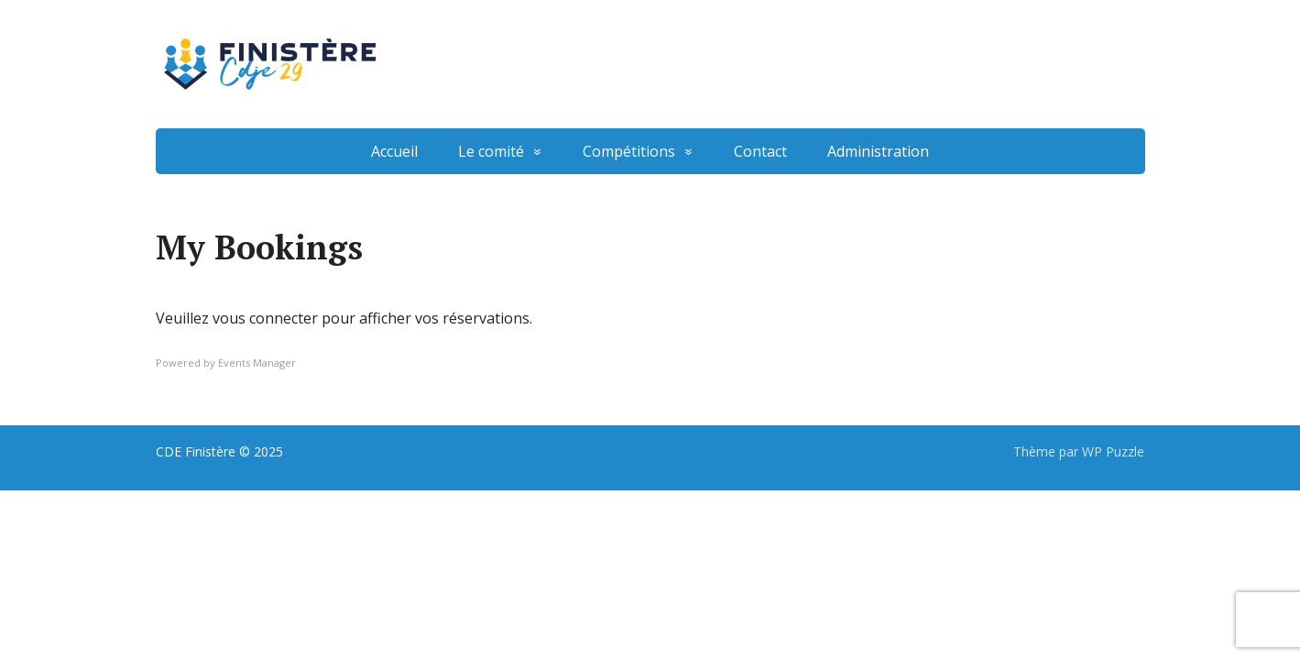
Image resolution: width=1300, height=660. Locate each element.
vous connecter (265, 318)
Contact (760, 151)
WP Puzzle (1113, 451)
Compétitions (629, 151)
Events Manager (257, 362)
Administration (878, 151)
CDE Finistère (195, 451)
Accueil (394, 151)
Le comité (491, 151)
